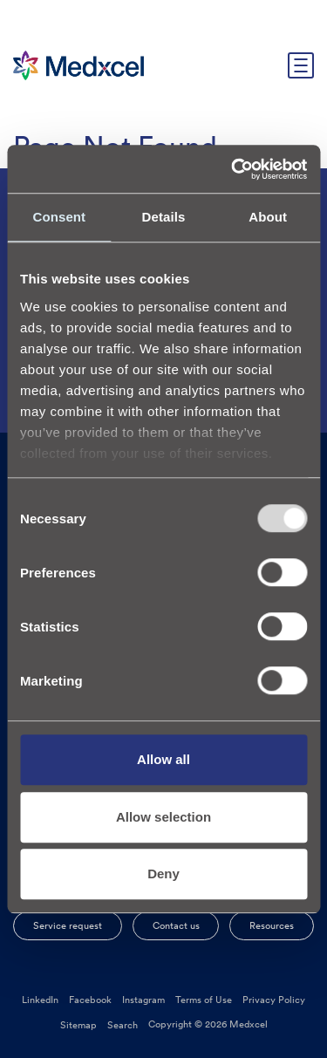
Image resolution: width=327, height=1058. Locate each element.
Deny (163, 873)
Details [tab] (164, 216)
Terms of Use (203, 999)
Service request (67, 925)
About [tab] (268, 216)
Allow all (163, 759)
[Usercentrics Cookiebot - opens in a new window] (233, 169)
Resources (271, 925)
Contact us (176, 925)
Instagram (143, 999)
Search (122, 1025)
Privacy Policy (273, 999)
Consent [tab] (58, 216)
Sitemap (78, 1025)
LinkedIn (40, 999)
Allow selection (163, 816)
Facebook (90, 999)
